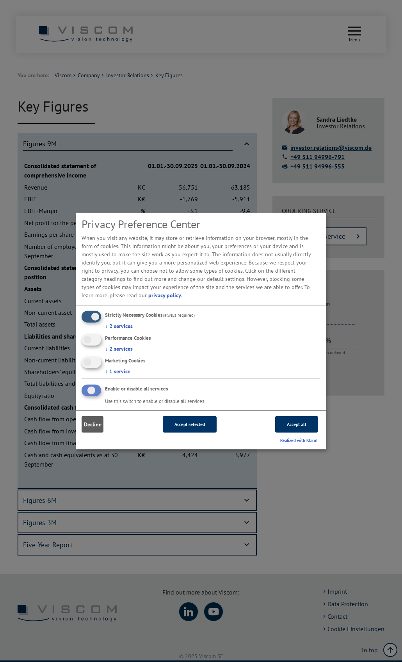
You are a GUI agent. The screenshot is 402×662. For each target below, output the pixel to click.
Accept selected (189, 424)
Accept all (296, 424)
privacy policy (164, 295)
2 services (119, 326)
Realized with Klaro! (298, 440)
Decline (92, 424)
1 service (117, 370)
